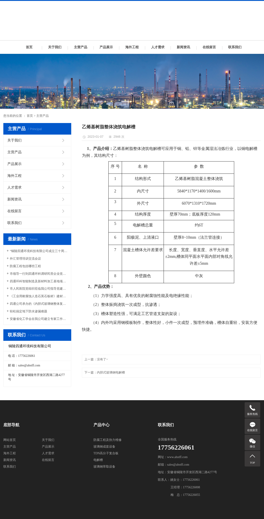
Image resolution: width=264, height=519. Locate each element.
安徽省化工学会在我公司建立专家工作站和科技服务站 (39, 319)
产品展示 (106, 47)
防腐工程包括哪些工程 (25, 266)
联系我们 (235, 47)
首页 (29, 47)
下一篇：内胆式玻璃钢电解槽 (104, 372)
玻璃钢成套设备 (104, 446)
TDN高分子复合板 (106, 453)
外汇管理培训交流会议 (25, 258)
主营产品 (80, 47)
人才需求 (157, 47)
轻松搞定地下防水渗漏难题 (28, 311)
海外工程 (132, 47)
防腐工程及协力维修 (107, 440)
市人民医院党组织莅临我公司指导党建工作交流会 (39, 288)
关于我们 (54, 47)
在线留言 (209, 47)
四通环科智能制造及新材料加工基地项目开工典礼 (39, 281)
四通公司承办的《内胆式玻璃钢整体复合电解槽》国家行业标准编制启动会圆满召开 (39, 303)
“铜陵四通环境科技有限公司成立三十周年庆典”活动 (39, 251)
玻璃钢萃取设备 (104, 466)
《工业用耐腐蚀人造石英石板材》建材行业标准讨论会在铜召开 (39, 296)
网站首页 (9, 440)
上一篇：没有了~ (96, 359)
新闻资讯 (183, 47)
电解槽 (98, 460)
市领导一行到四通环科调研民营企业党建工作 (39, 273)
